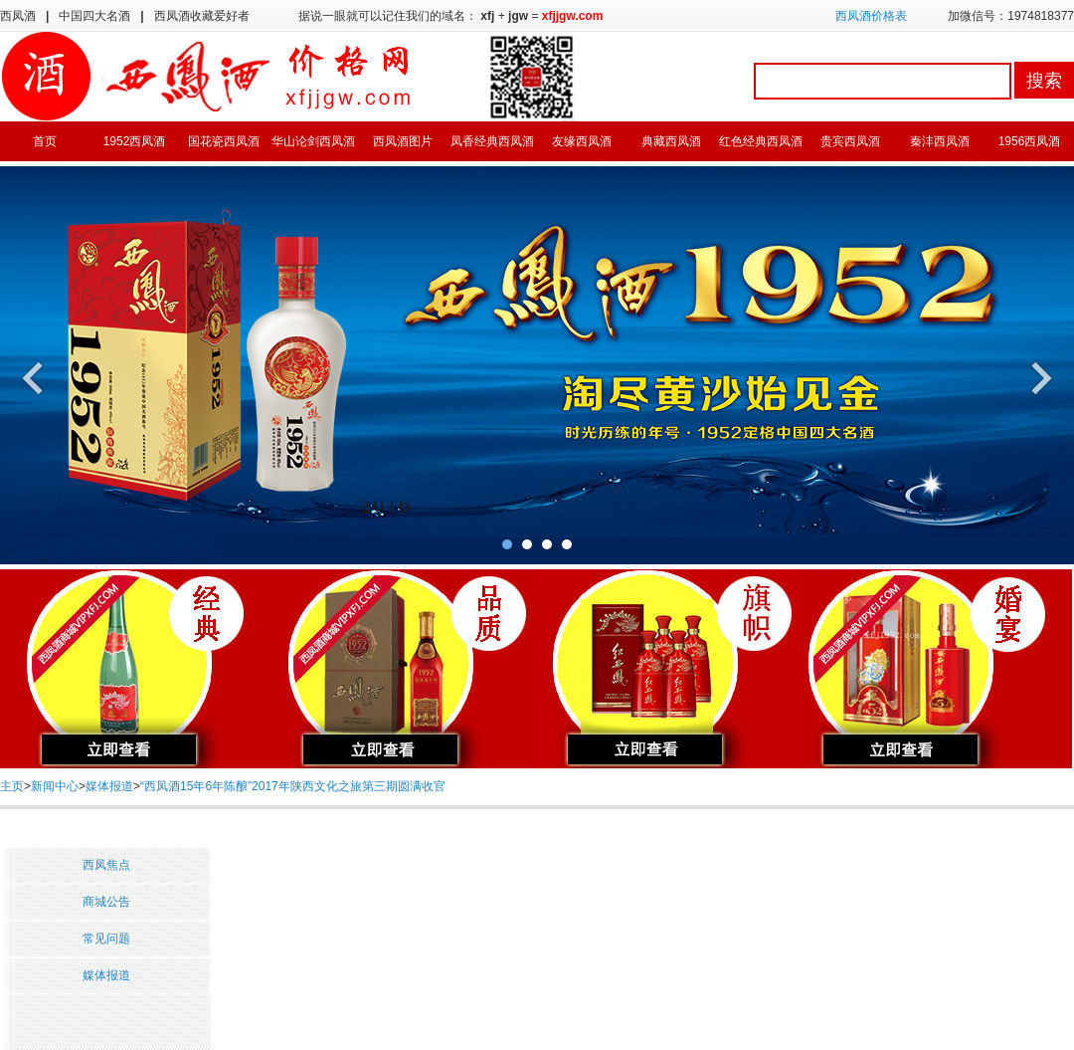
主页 (12, 786)
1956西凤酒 (1029, 141)
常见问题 (106, 938)
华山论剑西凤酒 (313, 141)
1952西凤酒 (134, 141)
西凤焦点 (106, 865)
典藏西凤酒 (671, 141)
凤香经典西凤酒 (492, 141)
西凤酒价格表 (871, 16)
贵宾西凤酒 (850, 141)
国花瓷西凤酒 (224, 141)
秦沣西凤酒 (940, 141)
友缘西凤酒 (582, 141)
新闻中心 (55, 786)
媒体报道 (109, 786)
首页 (45, 141)
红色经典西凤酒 (761, 141)
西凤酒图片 (403, 141)
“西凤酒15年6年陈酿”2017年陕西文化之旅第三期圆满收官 (293, 786)
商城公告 (106, 902)
